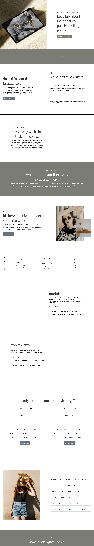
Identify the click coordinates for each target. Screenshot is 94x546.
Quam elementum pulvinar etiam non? (66, 503)
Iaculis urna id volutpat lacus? (64, 485)
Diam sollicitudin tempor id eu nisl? (66, 491)
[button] (71, 480)
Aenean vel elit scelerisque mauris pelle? (69, 479)
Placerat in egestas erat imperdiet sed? (68, 509)
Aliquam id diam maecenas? (62, 497)
